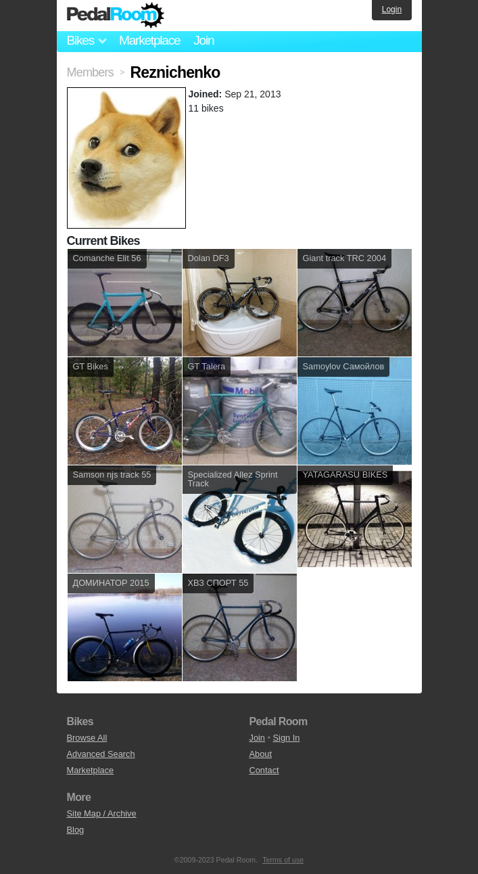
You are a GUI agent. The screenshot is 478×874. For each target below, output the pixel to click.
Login (392, 9)
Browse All (87, 738)
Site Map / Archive (102, 813)
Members (90, 72)
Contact (264, 770)
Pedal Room (115, 15)
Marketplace (149, 40)
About (260, 754)
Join (203, 40)
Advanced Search (101, 754)
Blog (76, 830)
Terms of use (283, 860)
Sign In (286, 738)
